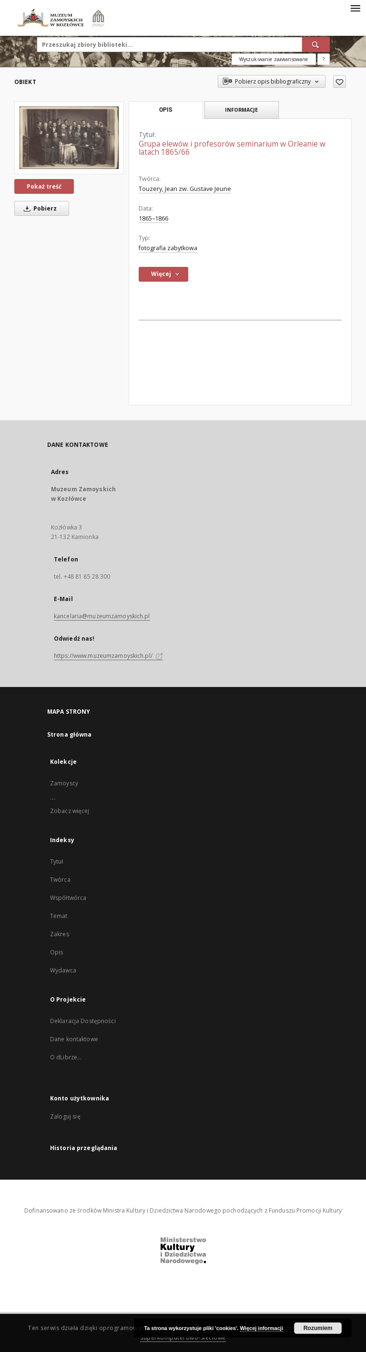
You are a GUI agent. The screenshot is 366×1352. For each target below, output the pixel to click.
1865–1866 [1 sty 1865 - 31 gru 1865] (153, 218)
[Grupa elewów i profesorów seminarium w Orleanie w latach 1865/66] (69, 137)
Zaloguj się (65, 1116)
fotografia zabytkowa (168, 248)
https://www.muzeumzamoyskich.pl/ (108, 656)
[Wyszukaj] (316, 44)
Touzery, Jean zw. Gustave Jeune (185, 189)
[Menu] (355, 7)
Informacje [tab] (241, 109)
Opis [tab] (165, 109)
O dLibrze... (65, 1057)
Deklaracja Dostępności (83, 1021)
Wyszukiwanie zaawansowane (273, 59)
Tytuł (56, 861)
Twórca (60, 880)
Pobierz (38, 208)
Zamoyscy (64, 783)
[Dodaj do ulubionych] (339, 81)
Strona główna (69, 734)
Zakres (59, 934)
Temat (59, 916)
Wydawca (63, 970)
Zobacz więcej (70, 811)
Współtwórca (68, 898)
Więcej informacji (261, 1328)
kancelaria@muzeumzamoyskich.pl (102, 616)
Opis (56, 952)
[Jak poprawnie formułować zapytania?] (323, 59)
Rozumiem (318, 1328)
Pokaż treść (44, 186)
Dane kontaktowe (74, 1039)
